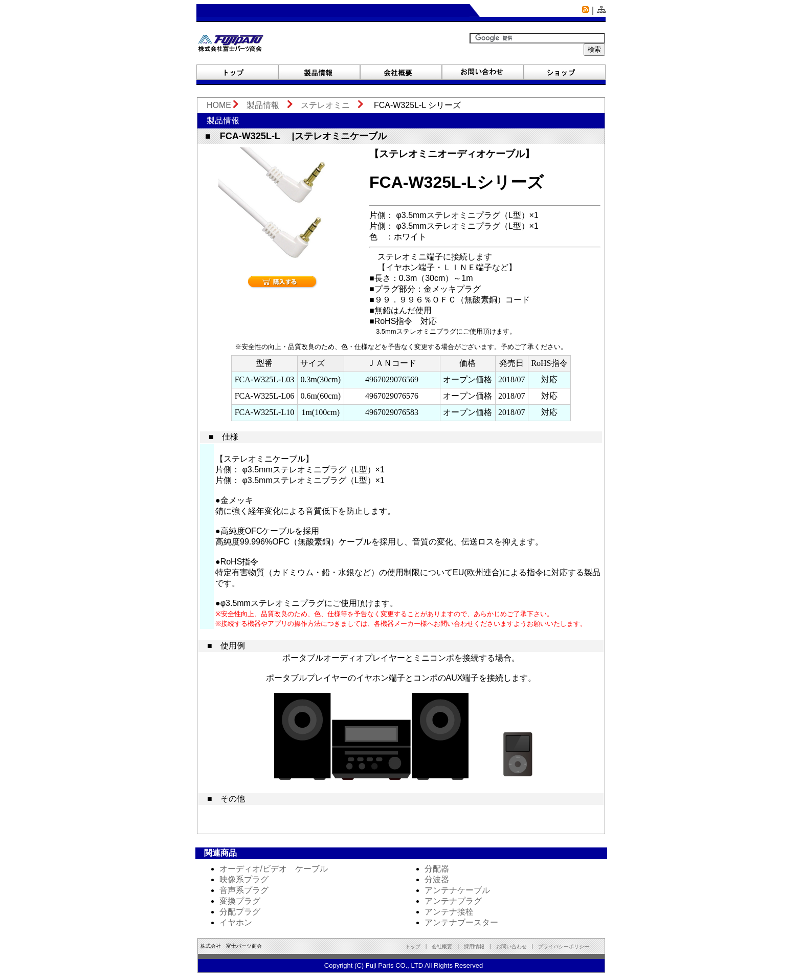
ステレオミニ (325, 105)
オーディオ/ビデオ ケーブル (273, 868)
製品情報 (263, 105)
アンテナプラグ (453, 901)
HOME (214, 105)
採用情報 (474, 946)
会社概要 (442, 946)
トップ (412, 946)
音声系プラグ (244, 890)
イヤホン (235, 922)
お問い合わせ (514, 946)
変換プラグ (239, 901)
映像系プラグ (244, 879)
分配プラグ (239, 911)
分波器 (437, 879)
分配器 (437, 868)
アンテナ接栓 (449, 911)
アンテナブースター (461, 922)
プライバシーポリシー (563, 946)
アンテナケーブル (457, 890)
